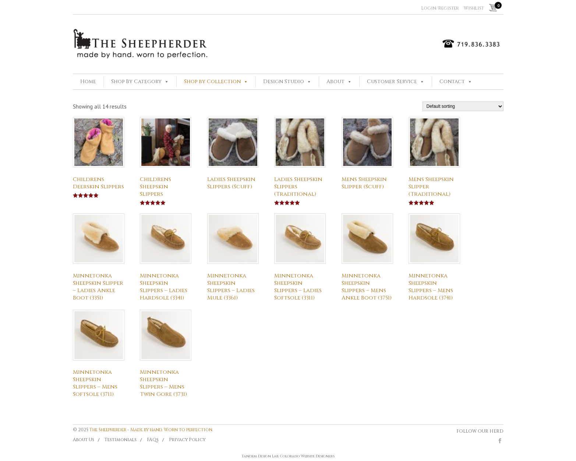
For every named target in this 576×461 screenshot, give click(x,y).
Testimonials (121, 440)
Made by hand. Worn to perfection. (171, 430)
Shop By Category (136, 81)
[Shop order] (463, 106)
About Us (83, 440)
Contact (452, 81)
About (335, 81)
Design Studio (283, 81)
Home (88, 81)
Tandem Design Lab (259, 456)
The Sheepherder (107, 430)
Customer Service (392, 81)
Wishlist (474, 8)
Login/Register (440, 8)
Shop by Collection (212, 81)
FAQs (153, 440)
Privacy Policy (187, 440)
